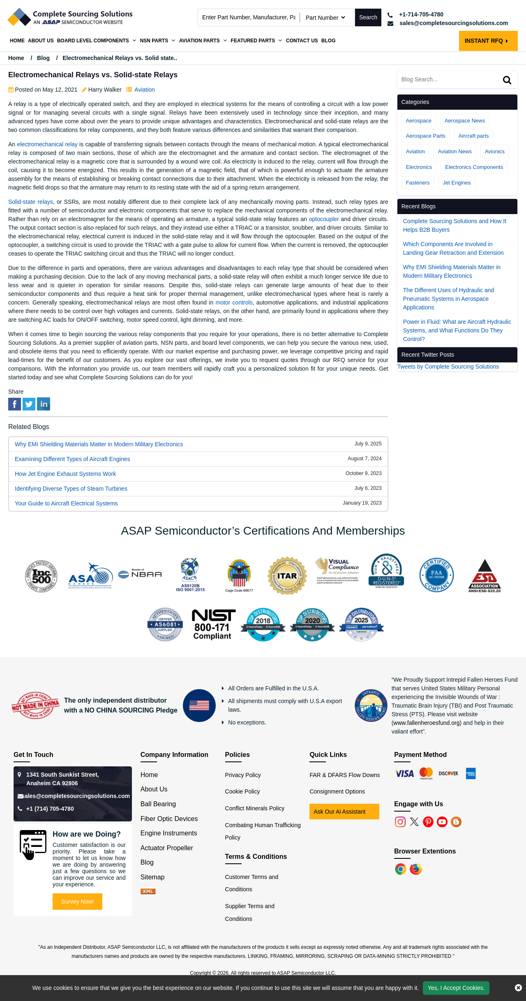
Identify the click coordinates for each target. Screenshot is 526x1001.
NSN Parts (154, 41)
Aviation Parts (199, 41)
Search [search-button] (368, 17)
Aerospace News (465, 121)
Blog (328, 41)
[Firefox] (416, 868)
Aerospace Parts (425, 136)
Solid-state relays (30, 201)
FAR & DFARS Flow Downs (344, 775)
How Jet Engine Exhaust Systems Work (65, 474)
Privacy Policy (243, 775)
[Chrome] (401, 868)
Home (17, 41)
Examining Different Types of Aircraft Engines (72, 459)
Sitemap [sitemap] (156, 877)
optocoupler (324, 219)
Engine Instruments (169, 833)
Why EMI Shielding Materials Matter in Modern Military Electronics (99, 444)
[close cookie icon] (518, 988)
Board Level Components (93, 41)
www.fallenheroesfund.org (426, 723)
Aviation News (455, 151)
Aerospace (418, 121)
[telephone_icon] (448, 14)
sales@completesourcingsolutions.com (75, 796)
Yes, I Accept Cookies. (456, 988)
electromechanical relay (47, 144)
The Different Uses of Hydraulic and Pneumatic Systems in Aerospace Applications (448, 299)
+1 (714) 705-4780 (50, 808)
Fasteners (418, 183)
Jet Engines (457, 183)
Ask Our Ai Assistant (339, 811)
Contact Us (302, 41)
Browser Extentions (425, 851)
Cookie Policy (242, 791)
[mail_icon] (448, 23)
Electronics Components (474, 167)
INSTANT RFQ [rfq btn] (486, 40)
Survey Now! (77, 901)
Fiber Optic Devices (169, 818)
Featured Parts (253, 41)
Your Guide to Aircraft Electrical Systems (66, 503)
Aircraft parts (474, 136)
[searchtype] (325, 17)
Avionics (495, 151)
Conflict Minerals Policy (255, 808)
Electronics (419, 167)
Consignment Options (337, 791)
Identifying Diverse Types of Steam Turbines (71, 488)
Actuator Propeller (167, 847)
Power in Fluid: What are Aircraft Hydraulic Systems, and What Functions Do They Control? (457, 330)
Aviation (144, 89)
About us (41, 41)
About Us (154, 789)
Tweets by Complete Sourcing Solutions (448, 366)
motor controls (234, 302)
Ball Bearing (158, 803)
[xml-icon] (148, 891)
